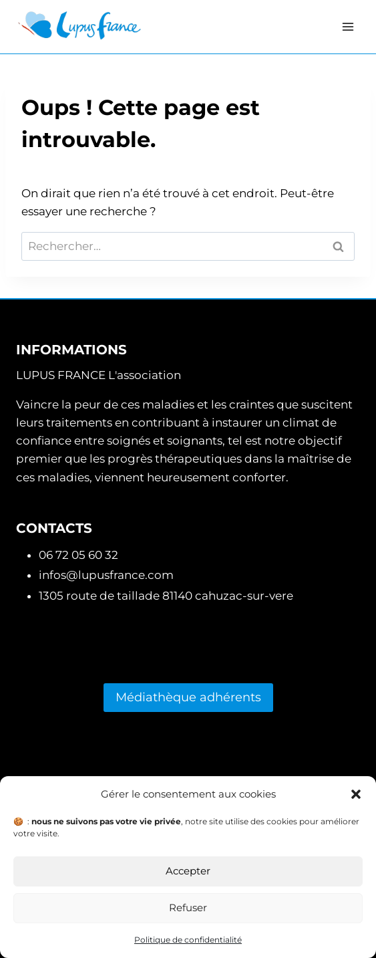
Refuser (188, 907)
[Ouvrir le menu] (347, 26)
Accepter (188, 870)
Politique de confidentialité (188, 940)
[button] (356, 794)
